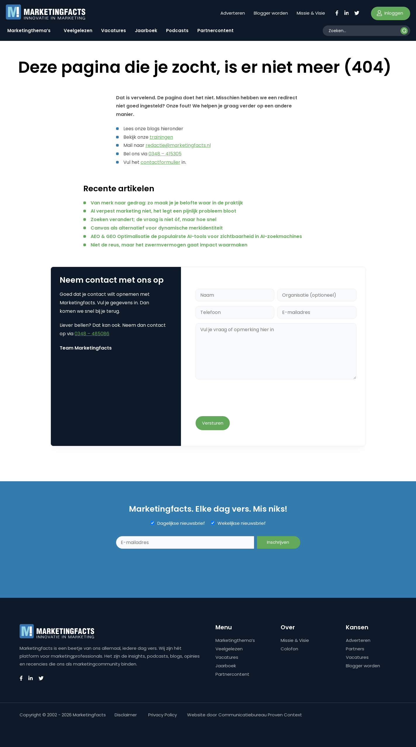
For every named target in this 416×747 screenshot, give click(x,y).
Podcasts (177, 30)
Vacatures (113, 30)
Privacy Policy (162, 715)
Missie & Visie (311, 13)
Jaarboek (146, 30)
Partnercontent (215, 30)
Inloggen (390, 13)
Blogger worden (271, 13)
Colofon (289, 649)
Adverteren (232, 13)
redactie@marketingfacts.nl (178, 145)
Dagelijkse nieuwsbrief (181, 523)
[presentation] (240, 398)
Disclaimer (126, 715)
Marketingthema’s (29, 30)
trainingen (161, 137)
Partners (355, 649)
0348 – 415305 (165, 153)
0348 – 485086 (92, 333)
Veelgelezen (78, 30)
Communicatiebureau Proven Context (260, 715)
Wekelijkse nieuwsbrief (242, 523)
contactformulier (160, 162)
